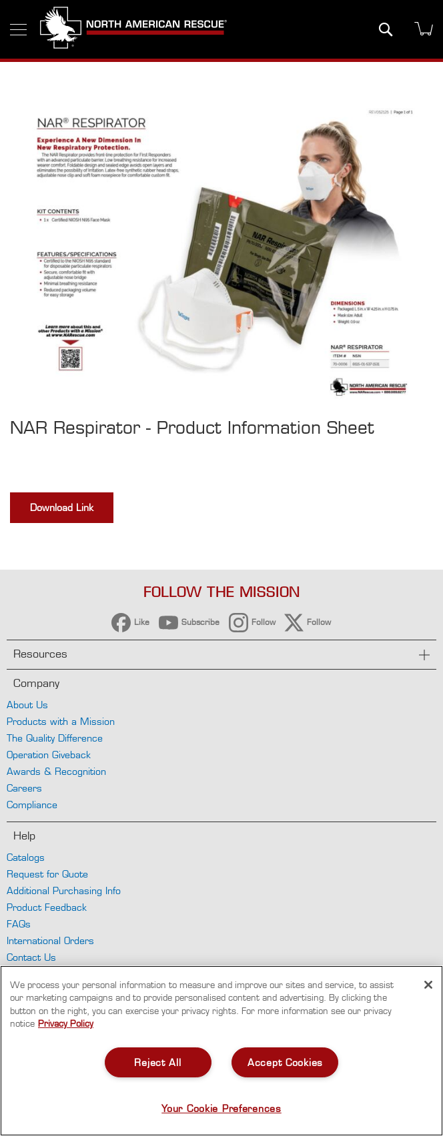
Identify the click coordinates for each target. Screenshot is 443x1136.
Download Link (61, 507)
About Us (27, 704)
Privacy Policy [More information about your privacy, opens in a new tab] (65, 1023)
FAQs (19, 923)
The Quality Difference (55, 738)
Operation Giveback (49, 754)
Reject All (157, 1062)
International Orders (50, 940)
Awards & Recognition (56, 771)
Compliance (32, 804)
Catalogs (26, 857)
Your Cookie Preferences (221, 1108)
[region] (221, 1050)
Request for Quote (47, 873)
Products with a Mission (61, 721)
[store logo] (133, 29)
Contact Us (31, 957)
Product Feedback (47, 907)
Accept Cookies (285, 1062)
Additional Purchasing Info (64, 890)
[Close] (428, 984)
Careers (24, 788)
